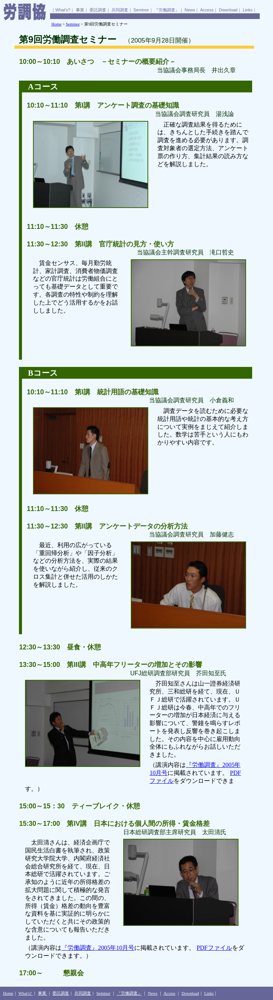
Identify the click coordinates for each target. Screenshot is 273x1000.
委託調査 (97, 10)
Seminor (141, 10)
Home (56, 24)
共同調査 (119, 10)
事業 (80, 10)
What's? (62, 10)
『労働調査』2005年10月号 (97, 947)
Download (228, 10)
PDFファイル (214, 947)
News (190, 10)
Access (206, 10)
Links (248, 10)
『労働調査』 (166, 10)
